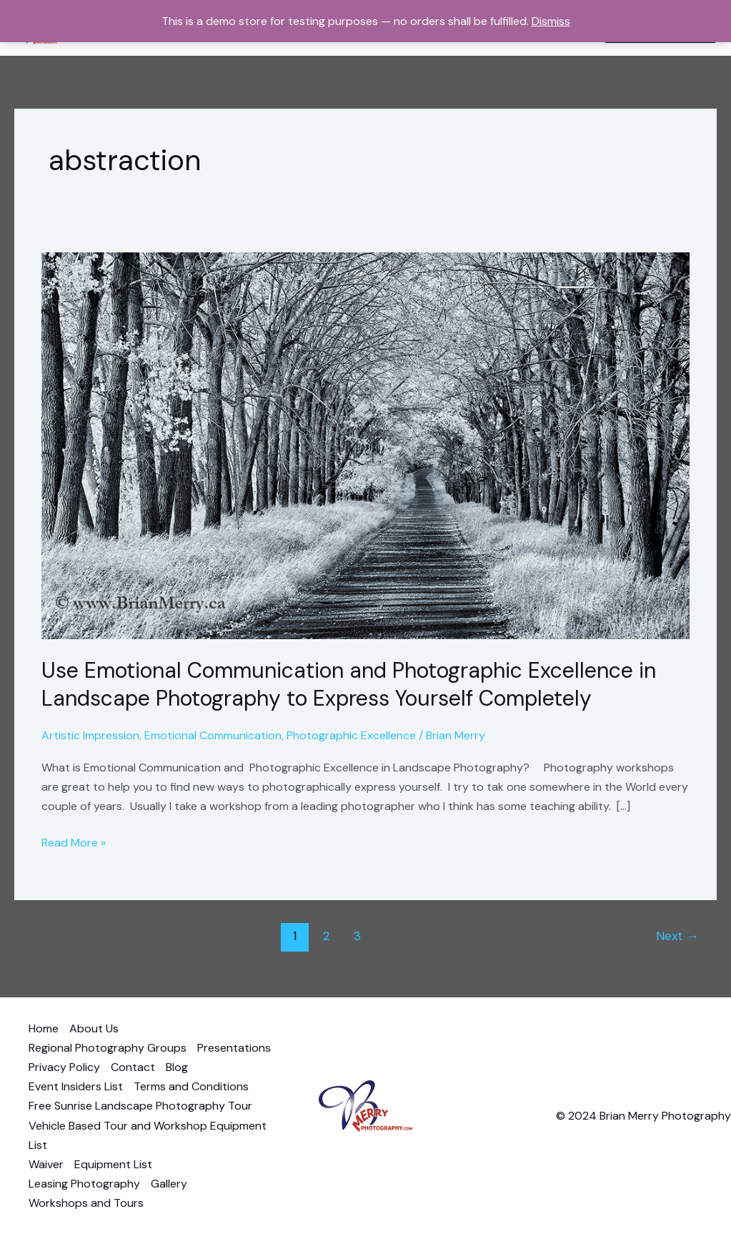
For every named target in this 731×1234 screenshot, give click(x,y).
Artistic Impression (90, 735)
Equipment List (113, 1164)
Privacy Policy (64, 1067)
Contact (133, 1067)
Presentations (234, 1047)
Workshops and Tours (86, 1202)
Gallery (169, 1183)
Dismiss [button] (551, 21)
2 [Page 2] (326, 936)
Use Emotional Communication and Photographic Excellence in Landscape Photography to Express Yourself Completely (348, 684)
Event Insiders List (76, 1086)
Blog (177, 1067)
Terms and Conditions (191, 1086)
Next (677, 936)
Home (44, 1028)
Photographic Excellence (351, 735)
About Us (94, 1028)
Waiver (46, 1164)
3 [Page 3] (357, 936)
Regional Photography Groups (108, 1047)
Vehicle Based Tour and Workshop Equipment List (148, 1135)
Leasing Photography (84, 1183)
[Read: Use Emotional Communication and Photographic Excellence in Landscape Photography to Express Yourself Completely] (365, 445)
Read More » (73, 841)
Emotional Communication (213, 735)
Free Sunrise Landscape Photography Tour (140, 1105)
